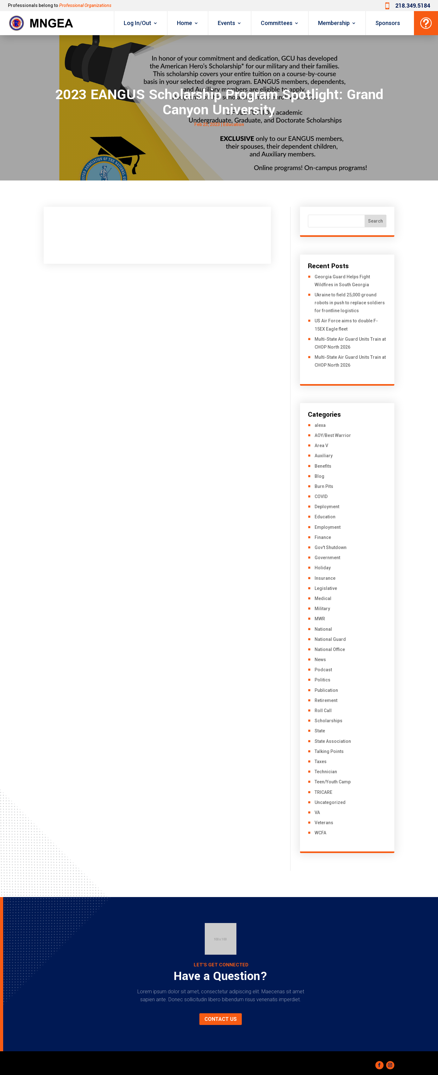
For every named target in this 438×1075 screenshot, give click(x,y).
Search (375, 221)
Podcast (323, 669)
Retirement (326, 700)
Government (327, 557)
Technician (326, 771)
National (323, 629)
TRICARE (323, 792)
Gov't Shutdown (331, 547)
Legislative (326, 588)
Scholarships (328, 720)
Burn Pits (324, 486)
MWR (320, 618)
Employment (328, 527)
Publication (326, 690)
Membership (334, 23)
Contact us (220, 1019)
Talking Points (329, 751)
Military (322, 608)
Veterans (324, 822)
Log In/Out (137, 23)
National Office (330, 649)
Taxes (321, 761)
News (320, 659)
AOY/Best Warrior (333, 435)
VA (317, 812)
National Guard (330, 639)
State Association (333, 741)
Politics (322, 679)
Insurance (325, 578)
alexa (320, 425)
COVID (321, 496)
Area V (321, 445)
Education (233, 124)
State (320, 730)
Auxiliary (324, 455)
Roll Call (323, 710)
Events (226, 23)
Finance (323, 537)
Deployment (327, 506)
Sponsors (387, 23)
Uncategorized (330, 802)
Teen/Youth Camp (333, 781)
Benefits (323, 466)
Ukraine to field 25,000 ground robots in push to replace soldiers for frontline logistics (350, 302)
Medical (323, 598)
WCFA (320, 832)
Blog (319, 476)
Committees (276, 23)
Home (184, 23)
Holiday (323, 567)
